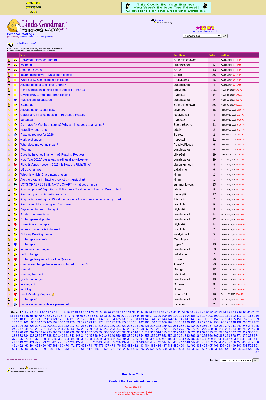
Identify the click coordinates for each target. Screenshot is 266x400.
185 (158, 322)
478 (112, 345)
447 (181, 342)
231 (175, 325)
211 (60, 325)
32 (134, 312)
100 (164, 315)
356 (152, 335)
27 (113, 312)
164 (37, 322)
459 (250, 342)
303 (95, 332)
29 (121, 312)
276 (187, 329)
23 (96, 312)
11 (47, 312)
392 (112, 339)
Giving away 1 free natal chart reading (45, 94)
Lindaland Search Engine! (25, 43)
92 (130, 315)
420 (26, 342)
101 (170, 315)
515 (77, 349)
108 (210, 315)
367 (216, 335)
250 (37, 329)
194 (210, 322)
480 (124, 345)
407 (198, 339)
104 (187, 315)
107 (204, 315)
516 (83, 349)
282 (221, 329)
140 (146, 319)
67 (28, 315)
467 (49, 345)
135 (118, 319)
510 (49, 349)
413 (233, 339)
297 (60, 332)
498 (227, 345)
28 (117, 312)
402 (170, 339)
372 (244, 335)
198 (233, 322)
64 (15, 315)
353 (135, 335)
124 (54, 319)
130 (89, 319)
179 (124, 322)
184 (152, 322)
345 (89, 335)
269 (146, 329)
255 (66, 329)
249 (31, 329)
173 (89, 322)
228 (158, 325)
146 (181, 319)
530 (164, 349)
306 (112, 332)
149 (198, 319)
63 (11, 315)
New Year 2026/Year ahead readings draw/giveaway (54, 159)
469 (60, 345)
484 (146, 345)
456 (233, 342)
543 (239, 349)
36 (150, 312)
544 (244, 349)
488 (170, 345)
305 (106, 332)
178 (118, 322)
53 (220, 312)
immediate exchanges (34, 224)
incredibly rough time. (34, 129)
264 (118, 329)
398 (146, 339)
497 (221, 345)
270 (152, 329)
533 (181, 349)
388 (89, 339)
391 (106, 339)
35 (146, 312)
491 (187, 345)
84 (97, 315)
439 (135, 342)
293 (37, 332)
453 (216, 342)
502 (250, 345)
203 (14, 325)
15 (64, 312)
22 (92, 312)
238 (216, 325)
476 (100, 345)
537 (204, 349)
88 (114, 315)
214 (77, 325)
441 (146, 342)
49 (203, 312)
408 (204, 339)
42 (175, 312)
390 (100, 339)
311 (141, 332)
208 (43, 325)
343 (77, 335)
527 (146, 349)
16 (68, 312)
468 (54, 345)
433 (100, 342)
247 (20, 329)
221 (118, 325)
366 (210, 335)
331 (256, 332)
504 (14, 349)
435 (112, 342)
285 (239, 329)
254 (60, 329)
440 (141, 342)
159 (256, 319)
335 (31, 335)
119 (26, 319)
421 (31, 342)
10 (43, 312)
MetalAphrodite (46, 37)
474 (89, 345)
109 (216, 315)
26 (109, 312)
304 (100, 332)
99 (159, 315)
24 (101, 312)
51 (212, 312)
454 (221, 342)
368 (221, 335)
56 (232, 312)
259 (89, 329)
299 (72, 332)
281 (216, 329)
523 (124, 349)
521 (112, 349)
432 (95, 342)
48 (199, 312)
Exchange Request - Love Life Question (46, 259)
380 (43, 339)
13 (55, 312)
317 (175, 332)
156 (239, 319)
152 (216, 319)
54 (224, 312)
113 (239, 315)
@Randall (26, 119)
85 (101, 315)
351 (124, 335)
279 (204, 329)
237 (210, 325)
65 (19, 315)
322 (204, 332)
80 (81, 315)
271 (158, 329)
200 (244, 322)
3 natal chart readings (34, 214)
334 (26, 335)
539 (216, 349)
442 (152, 342)
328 (239, 332)
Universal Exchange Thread (38, 59)
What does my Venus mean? (39, 144)
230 (170, 325)
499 (233, 345)
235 (198, 325)
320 (193, 332)
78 (73, 315)
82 (89, 315)
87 (110, 315)
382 (54, 339)
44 (183, 312)
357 (158, 335)
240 (227, 325)
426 (60, 342)
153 (221, 319)
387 (83, 339)
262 (106, 329)
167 (54, 322)
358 (164, 335)
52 (216, 312)
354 (141, 335)
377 (26, 339)
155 (233, 319)
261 (100, 329)
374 (256, 335)
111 (227, 315)
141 (152, 319)
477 (106, 345)
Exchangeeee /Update (35, 219)
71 (44, 315)
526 (141, 349)
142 (158, 319)
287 (250, 329)
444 (164, 342)
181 (135, 322)
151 (210, 319)
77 (69, 315)
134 (112, 319)
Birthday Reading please (36, 234)
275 (181, 329)
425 (54, 342)
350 (118, 335)
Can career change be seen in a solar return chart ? (54, 264)
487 (164, 345)
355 (146, 335)
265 (124, 329)
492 (193, 345)
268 (141, 329)
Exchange (26, 104)
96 (147, 315)
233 (187, 325)
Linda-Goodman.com (142, 381)
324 (216, 332)
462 (20, 345)
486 (158, 345)
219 (106, 325)
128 (77, 319)
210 (54, 325)
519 (100, 349)
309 (129, 332)
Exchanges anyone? (33, 239)
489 (175, 345)
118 (20, 319)
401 (164, 339)
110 (221, 315)
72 (48, 315)
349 (112, 335)
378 (31, 339)
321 (198, 332)
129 (83, 319)
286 (244, 329)
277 (193, 329)
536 (198, 349)
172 (83, 322)
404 (181, 339)
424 (49, 342)
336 (37, 335)
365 (204, 335)
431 (89, 342)
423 (43, 342)
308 (124, 332)
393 (118, 339)
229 (164, 325)
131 (95, 319)
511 (54, 349)
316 (170, 332)
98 (155, 315)
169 (66, 322)
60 (249, 312)
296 (54, 332)
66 (23, 315)
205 (26, 325)
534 (187, 349)
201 (250, 322)
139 (141, 319)
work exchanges (31, 139)
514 (72, 349)
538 (210, 349)
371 (239, 335)
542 (233, 349)
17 (72, 312)
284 (233, 329)
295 (49, 332)
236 (204, 325)
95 (143, 315)
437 (124, 342)
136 (124, 319)
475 (95, 345)
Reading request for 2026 (37, 134)
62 (257, 312)
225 (141, 325)
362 (187, 335)
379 (37, 339)
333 (20, 335)
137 (129, 319)
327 (233, 332)
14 (60, 312)
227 (152, 325)
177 (112, 322)
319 (187, 332)
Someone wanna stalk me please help (45, 304)
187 (170, 322)
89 (118, 315)
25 (105, 312)
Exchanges (27, 244)
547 (256, 352)
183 (146, 322)
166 (49, 322)
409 (210, 339)
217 (95, 325)
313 (152, 332)
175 (100, 322)
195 (216, 322)
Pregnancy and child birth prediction (43, 194)
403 (175, 339)
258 (83, 329)
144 (170, 319)
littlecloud (23, 37)
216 (89, 325)
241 (233, 325)
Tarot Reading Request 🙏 (37, 294)
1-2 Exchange (29, 254)
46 (191, 312)
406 (193, 339)
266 (129, 329)
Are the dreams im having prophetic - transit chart (52, 179)
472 (77, 345)
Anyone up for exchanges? (37, 109)
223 (129, 325)
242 (239, 325)
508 (37, 349)
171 (77, 322)
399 (152, 339)
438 (129, 342)
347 (100, 335)
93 (134, 315)
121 (37, 319)
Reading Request (31, 274)
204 (20, 325)
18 (76, 312)
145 (175, 319)
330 (250, 332)
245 (256, 325)
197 (227, 322)
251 (43, 329)
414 (239, 339)
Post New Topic (133, 374)
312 (146, 332)
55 (228, 312)
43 (179, 312)
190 (187, 322)
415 (244, 339)
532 (175, 349)
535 (193, 349)
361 (181, 335)
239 (221, 325)
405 (187, 339)
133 (106, 319)
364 (198, 335)
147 (187, 319)
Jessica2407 (33, 37)
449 (193, 342)
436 (118, 342)
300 (77, 332)
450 (198, 342)
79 (77, 315)
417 (256, 339)
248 (26, 329)
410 (216, 339)
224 (135, 325)
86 (106, 315)
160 (14, 322)
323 (210, 332)
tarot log (25, 289)
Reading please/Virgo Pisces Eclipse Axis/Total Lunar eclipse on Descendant (70, 189)
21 (88, 312)
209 (49, 325)
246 (14, 329)
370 (233, 335)
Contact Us (117, 381)
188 (175, 322)
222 (124, 325)
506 (26, 349)
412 (227, 339)
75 (60, 315)
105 (193, 315)
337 (43, 335)
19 (80, 312)
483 (141, 345)
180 (129, 322)
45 (187, 312)
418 (14, 342)
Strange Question (31, 69)
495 (210, 345)
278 (198, 329)
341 (66, 335)
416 (250, 339)
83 (93, 315)
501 (244, 345)
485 (152, 345)
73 (52, 315)
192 (198, 322)
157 (244, 319)
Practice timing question (36, 99)
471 (72, 345)
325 (221, 332)
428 (72, 342)
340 (60, 335)
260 (95, 329)
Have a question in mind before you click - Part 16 (53, 89)
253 (54, 329)
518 (95, 349)
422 (37, 342)
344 (83, 335)
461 (14, 345)
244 (250, 325)
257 (77, 329)
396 (135, 339)
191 (193, 322)
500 (239, 345)
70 (40, 315)
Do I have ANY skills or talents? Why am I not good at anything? (62, 124)
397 (141, 339)
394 (124, 339)
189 (181, 322)
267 (135, 329)
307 (118, 332)
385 (72, 339)
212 (66, 325)
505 (20, 349)
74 (56, 315)
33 (138, 312)
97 (151, 315)
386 (77, 339)
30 (125, 312)
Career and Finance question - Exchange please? (52, 114)
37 (154, 312)
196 (221, 322)
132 (100, 319)
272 (164, 329)
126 (66, 319)
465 (37, 345)
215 (83, 325)
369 (227, 335)
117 (14, 319)
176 (106, 322)
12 (51, 312)
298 (66, 332)
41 (171, 312)
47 (195, 312)
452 (210, 342)
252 (49, 329)
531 (170, 349)
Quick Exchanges (31, 279)
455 (227, 342)
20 (84, 312)
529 (158, 349)
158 (250, 319)
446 (175, 342)
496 (216, 345)
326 (227, 332)
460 (256, 342)
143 (164, 319)
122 (43, 319)
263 (112, 329)
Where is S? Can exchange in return (44, 79)
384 (66, 339)
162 (26, 322)
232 (181, 325)
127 (72, 319)
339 (54, 335)
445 (170, 342)
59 (244, 312)
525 (135, 349)
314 (158, 332)
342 (72, 335)
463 (26, 345)
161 (20, 322)
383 (60, 339)
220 (112, 325)
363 (193, 335)
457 (239, 342)
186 (164, 322)
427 (66, 342)
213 (72, 325)
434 (106, 342)
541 (227, 349)
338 (49, 335)
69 (36, 315)
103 (181, 315)
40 (166, 312)
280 (210, 329)
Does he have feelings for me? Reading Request (52, 154)
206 (31, 325)
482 (135, 345)
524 (129, 349)
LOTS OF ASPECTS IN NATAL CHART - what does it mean (59, 184)
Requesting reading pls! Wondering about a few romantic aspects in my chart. (71, 199)
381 (49, 339)
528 (152, 349)
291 (26, 332)
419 (20, 342)
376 (20, 339)
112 (233, 315)
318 (181, 332)
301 (83, 332)
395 (129, 339)
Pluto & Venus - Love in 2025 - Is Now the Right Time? (56, 164)
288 (256, 329)
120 (31, 319)
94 (138, 315)
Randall (25, 269)
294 (43, 332)
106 (198, 315)
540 (221, 349)
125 (60, 319)
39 (162, 312)
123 (49, 319)
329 (244, 332)
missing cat (27, 284)
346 (95, 335)
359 (170, 335)
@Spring (26, 64)
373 (250, 335)
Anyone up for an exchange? (39, 209)
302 (89, 332)
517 (89, 349)
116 (256, 315)
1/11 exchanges (30, 169)
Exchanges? (28, 299)
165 (43, 322)
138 (135, 319)
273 (170, 329)
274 (175, 329)
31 (129, 312)
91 (126, 315)
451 (204, 342)
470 (66, 345)
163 (31, 322)
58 (240, 312)
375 (14, 339)
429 (77, 342)
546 (256, 349)
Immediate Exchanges (35, 249)
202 (256, 322)
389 (95, 339)
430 (83, 342)
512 (60, 349)
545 (250, 349)
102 (175, 315)
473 (83, 345)
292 (31, 332)
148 (193, 319)
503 (256, 345)
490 (181, 345)
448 (187, 342)
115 (250, 315)
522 (118, 349)
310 (135, 332)
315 (164, 332)
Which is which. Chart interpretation (43, 174)
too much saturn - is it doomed (40, 229)
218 (100, 325)
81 (85, 315)
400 (158, 339)
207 (37, 325)
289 (14, 332)
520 (106, 349)
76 (64, 315)
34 (142, 312)
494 (204, 345)
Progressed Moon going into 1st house (45, 204)
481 (129, 345)
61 (253, 312)
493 (198, 345)
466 (43, 345)
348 (106, 335)
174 (95, 322)
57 (236, 312)
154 (227, 319)
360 (175, 335)
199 (239, 322)
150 (204, 319)
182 (141, 322)
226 (146, 325)
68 (32, 315)
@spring (25, 149)
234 (193, 325)
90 (122, 315)
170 (72, 322)
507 (31, 349)
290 (20, 332)
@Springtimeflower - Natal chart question (47, 74)
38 (158, 312)
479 (118, 345)
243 (244, 325)
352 (129, 335)
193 (204, 322)
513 (66, 349)
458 (244, 342)
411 (221, 339)
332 (14, 335)
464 (31, 345)
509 (43, 349)
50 (207, 312)
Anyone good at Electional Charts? (43, 84)
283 (227, 329)
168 (60, 322)
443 (158, 342)
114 (244, 315)
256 (72, 329)
